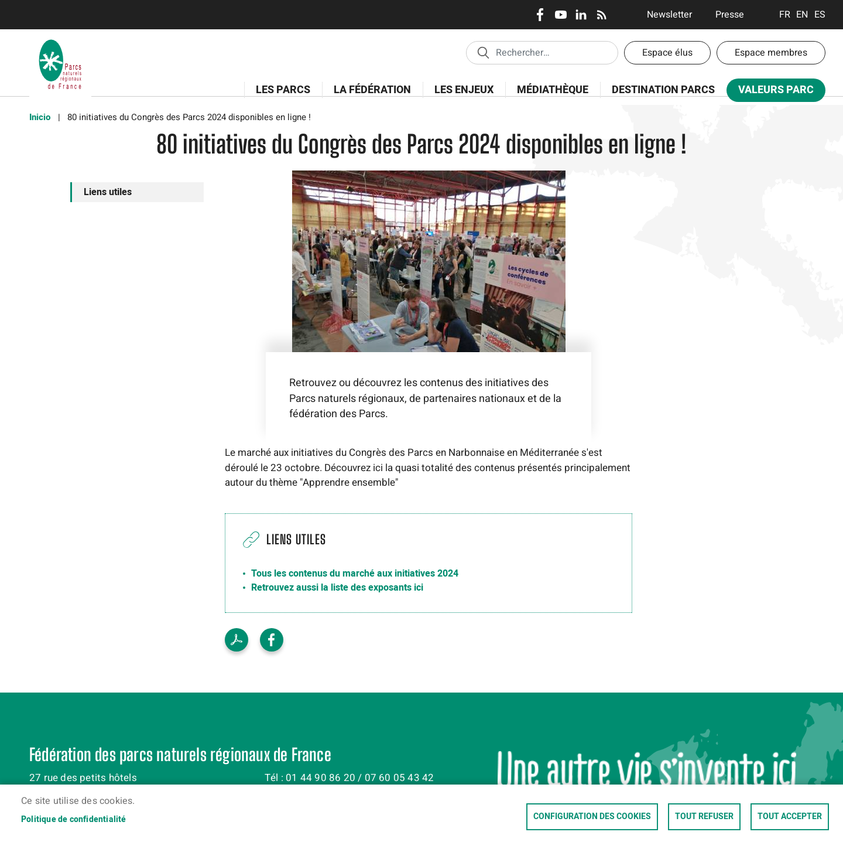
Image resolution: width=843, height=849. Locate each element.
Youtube (560, 14)
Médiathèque (552, 90)
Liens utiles (108, 192)
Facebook (540, 14)
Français (784, 14)
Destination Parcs (663, 90)
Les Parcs (279, 96)
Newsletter (669, 15)
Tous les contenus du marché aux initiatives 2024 (354, 574)
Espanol (819, 14)
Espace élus (667, 53)
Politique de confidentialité (73, 820)
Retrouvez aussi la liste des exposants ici (337, 588)
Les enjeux (460, 96)
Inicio (39, 117)
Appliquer (483, 52)
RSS (601, 14)
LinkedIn (581, 14)
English (802, 14)
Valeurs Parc (772, 92)
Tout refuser (704, 817)
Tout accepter (790, 817)
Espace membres (771, 53)
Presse (729, 15)
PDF (236, 640)
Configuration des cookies (592, 817)
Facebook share (271, 640)
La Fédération (368, 96)
